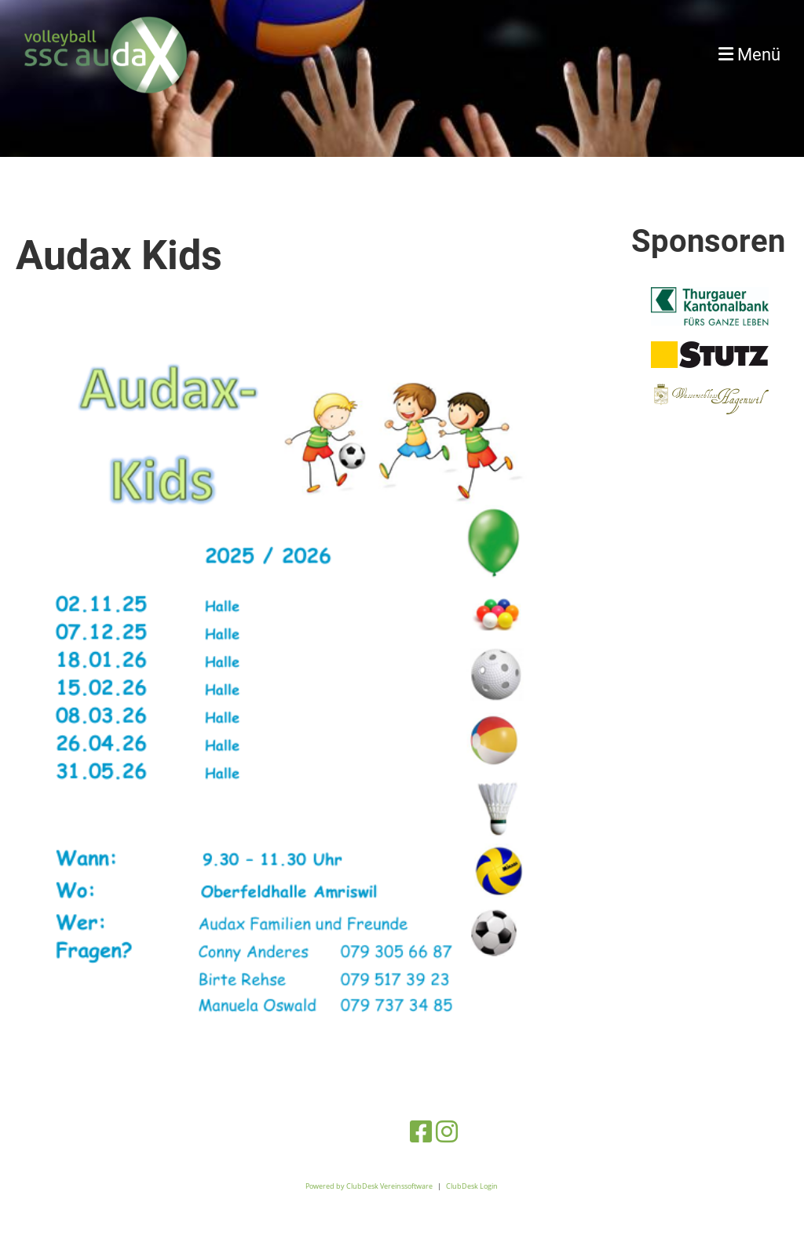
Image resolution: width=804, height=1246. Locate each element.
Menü (749, 54)
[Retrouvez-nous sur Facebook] (421, 1131)
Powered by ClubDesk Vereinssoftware (369, 1186)
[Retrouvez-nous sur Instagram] (447, 1131)
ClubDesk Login (472, 1186)
